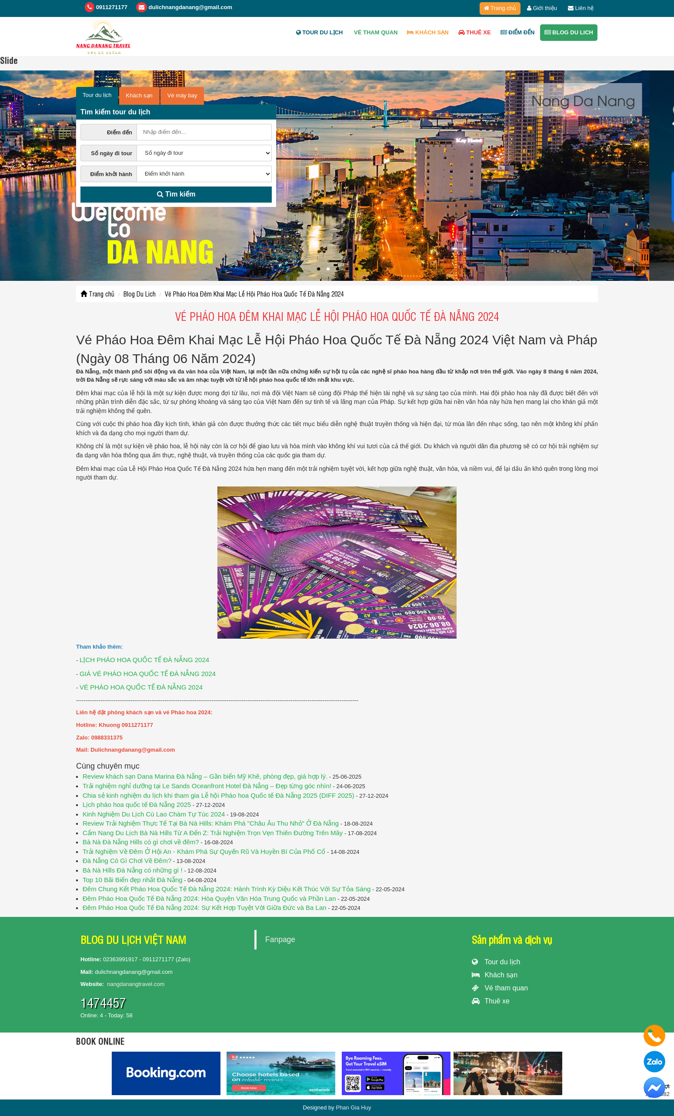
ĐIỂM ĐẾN (517, 32)
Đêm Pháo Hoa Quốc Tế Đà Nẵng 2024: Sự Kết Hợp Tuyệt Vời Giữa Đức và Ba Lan (205, 907)
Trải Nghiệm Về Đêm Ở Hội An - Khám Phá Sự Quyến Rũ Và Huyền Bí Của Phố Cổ (204, 851)
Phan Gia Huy (353, 1107)
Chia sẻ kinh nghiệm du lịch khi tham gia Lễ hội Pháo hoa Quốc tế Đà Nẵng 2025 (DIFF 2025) (218, 795)
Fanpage (280, 939)
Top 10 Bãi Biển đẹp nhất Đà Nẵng (133, 879)
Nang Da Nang (608, 99)
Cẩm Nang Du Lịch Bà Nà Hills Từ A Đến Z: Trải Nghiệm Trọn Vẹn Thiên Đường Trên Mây (213, 832)
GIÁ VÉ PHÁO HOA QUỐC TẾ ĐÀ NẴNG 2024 (148, 673)
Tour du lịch (496, 962)
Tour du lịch (319, 32)
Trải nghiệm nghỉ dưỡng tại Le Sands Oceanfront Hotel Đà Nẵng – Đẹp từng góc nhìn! (207, 786)
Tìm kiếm (176, 194)
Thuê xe (474, 32)
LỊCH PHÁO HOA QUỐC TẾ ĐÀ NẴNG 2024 (144, 659)
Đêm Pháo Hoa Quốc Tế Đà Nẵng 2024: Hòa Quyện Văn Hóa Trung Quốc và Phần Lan (209, 898)
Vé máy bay (182, 95)
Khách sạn (494, 975)
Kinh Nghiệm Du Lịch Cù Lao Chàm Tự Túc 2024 (154, 814)
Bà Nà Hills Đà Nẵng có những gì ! (133, 870)
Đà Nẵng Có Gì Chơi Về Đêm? (127, 860)
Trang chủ (500, 8)
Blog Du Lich (569, 32)
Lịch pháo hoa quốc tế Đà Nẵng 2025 (137, 804)
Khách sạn (427, 32)
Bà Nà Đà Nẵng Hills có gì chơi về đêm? (141, 842)
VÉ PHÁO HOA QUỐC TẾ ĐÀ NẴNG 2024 (141, 687)
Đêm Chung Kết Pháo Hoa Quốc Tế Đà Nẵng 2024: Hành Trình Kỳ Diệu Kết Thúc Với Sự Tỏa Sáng (226, 889)
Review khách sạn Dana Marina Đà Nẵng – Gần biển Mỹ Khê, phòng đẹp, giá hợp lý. (205, 776)
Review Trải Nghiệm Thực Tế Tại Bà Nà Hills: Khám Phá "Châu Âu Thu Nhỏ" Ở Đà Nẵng (211, 823)
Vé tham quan (374, 32)
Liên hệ (581, 8)
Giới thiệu (542, 8)
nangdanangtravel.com (135, 984)
